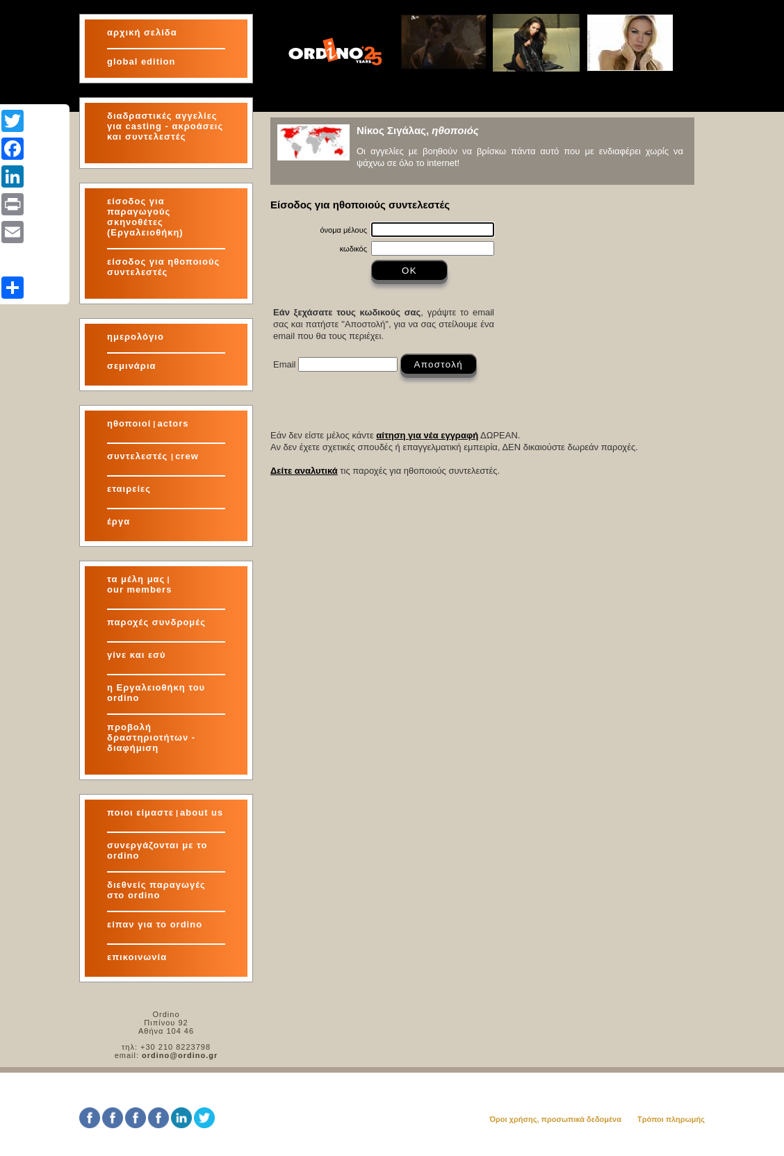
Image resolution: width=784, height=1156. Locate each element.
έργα (118, 521)
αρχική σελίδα (142, 32)
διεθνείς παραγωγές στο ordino (156, 890)
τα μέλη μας (136, 579)
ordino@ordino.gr (180, 1055)
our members (139, 589)
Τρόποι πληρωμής (671, 1119)
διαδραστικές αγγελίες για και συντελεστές (165, 126)
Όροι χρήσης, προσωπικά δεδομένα (555, 1119)
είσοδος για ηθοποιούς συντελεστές (163, 266)
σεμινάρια (131, 366)
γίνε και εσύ (136, 655)
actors (172, 423)
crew (187, 456)
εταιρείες (129, 489)
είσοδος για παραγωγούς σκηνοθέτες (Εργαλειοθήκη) (145, 217)
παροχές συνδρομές (156, 622)
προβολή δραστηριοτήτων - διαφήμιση (151, 737)
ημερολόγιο (135, 336)
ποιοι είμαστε (140, 812)
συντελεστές (139, 456)
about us (201, 812)
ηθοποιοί (129, 423)
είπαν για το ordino (154, 924)
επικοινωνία (137, 957)
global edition (141, 61)
